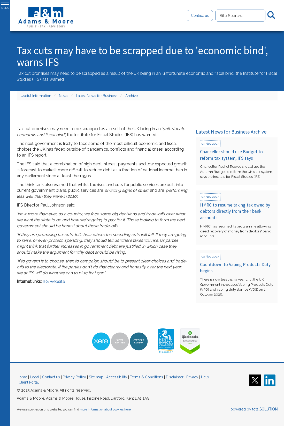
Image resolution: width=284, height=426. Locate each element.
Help (205, 377)
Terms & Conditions (146, 377)
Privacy (192, 377)
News (63, 96)
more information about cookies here (105, 409)
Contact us (200, 15)
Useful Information (36, 96)
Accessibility (116, 377)
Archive (131, 96)
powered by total (254, 409)
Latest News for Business (97, 96)
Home (22, 377)
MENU (5, 6)
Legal (34, 377)
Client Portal (29, 382)
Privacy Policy (74, 377)
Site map (96, 377)
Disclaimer (174, 377)
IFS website (54, 281)
